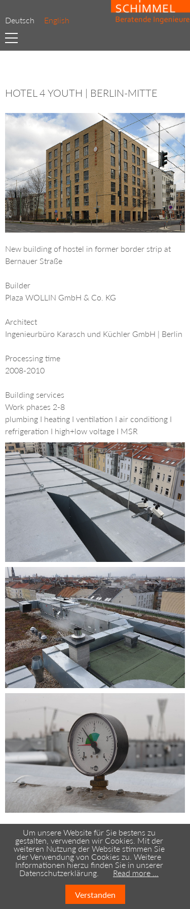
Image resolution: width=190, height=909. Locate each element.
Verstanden (95, 894)
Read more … (136, 873)
